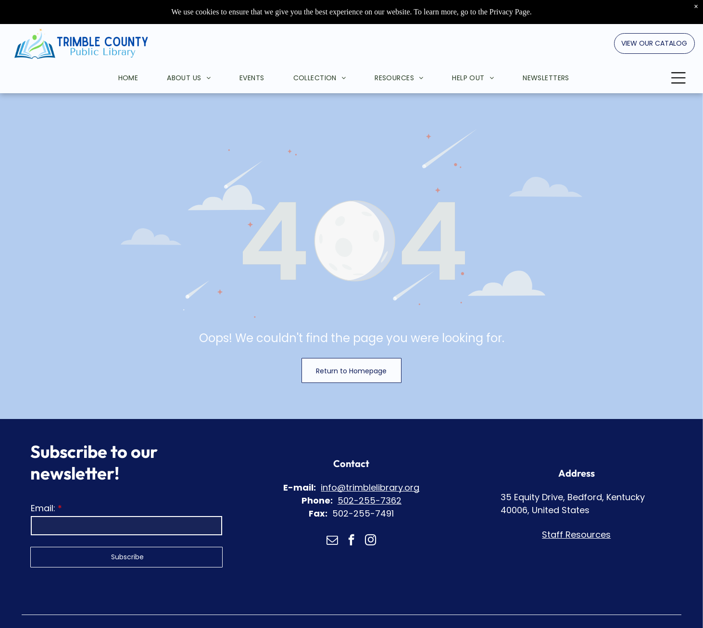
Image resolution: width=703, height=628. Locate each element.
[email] (332, 541)
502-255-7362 (370, 500)
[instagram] (370, 541)
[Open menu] (678, 54)
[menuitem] (113, 54)
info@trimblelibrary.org (370, 487)
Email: (43, 508)
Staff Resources (576, 535)
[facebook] (351, 541)
